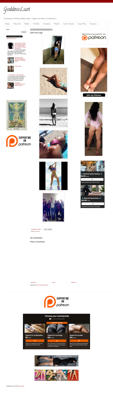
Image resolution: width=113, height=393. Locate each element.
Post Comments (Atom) (42, 285)
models (38, 231)
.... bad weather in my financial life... (16, 75)
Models (56, 24)
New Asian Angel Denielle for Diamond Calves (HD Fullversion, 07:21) (20, 59)
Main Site (17, 24)
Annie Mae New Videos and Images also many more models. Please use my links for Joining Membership (20, 46)
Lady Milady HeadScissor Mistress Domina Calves (20, 84)
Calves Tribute (68, 24)
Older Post (73, 282)
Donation (93, 24)
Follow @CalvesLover (11, 38)
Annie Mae (82, 24)
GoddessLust (17, 9)
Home (7, 24)
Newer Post (33, 282)
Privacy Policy (21, 386)
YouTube (36, 24)
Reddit (26, 24)
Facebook (46, 24)
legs (35, 231)
